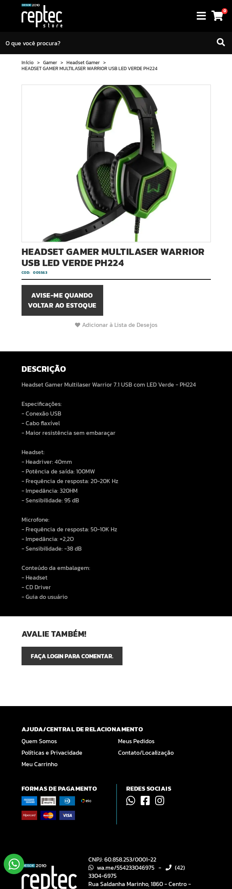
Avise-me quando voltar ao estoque (62, 300)
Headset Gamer (83, 63)
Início (28, 63)
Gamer (50, 63)
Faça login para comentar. (72, 656)
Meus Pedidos (136, 741)
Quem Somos (39, 741)
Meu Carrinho (40, 764)
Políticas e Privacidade (52, 752)
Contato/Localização (146, 752)
